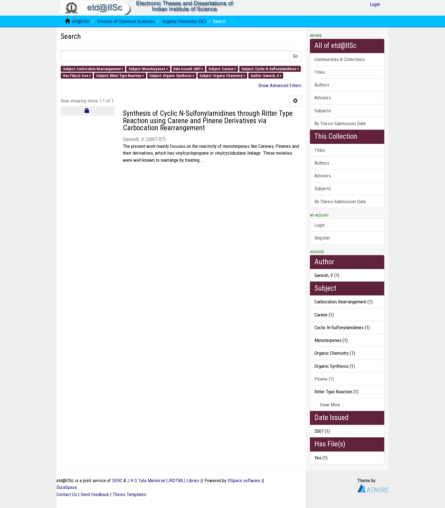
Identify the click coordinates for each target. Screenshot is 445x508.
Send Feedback (95, 494)
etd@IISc (80, 21)
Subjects (322, 111)
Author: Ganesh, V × (266, 75)
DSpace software (244, 480)
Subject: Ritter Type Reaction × (120, 75)
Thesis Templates (129, 494)
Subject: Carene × (222, 68)
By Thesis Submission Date (340, 123)
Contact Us (66, 494)
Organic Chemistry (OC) (184, 21)
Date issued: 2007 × (188, 68)
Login (319, 225)
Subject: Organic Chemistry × (222, 75)
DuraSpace (66, 487)
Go (295, 56)
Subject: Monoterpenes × (148, 68)
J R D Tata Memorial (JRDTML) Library (163, 480)
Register (322, 238)
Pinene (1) (324, 379)
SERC (117, 480)
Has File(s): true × (77, 75)
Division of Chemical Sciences (125, 21)
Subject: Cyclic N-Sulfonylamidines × (270, 68)
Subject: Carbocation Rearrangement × (93, 68)
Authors (321, 85)
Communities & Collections (339, 59)
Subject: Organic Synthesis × (171, 75)
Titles (319, 72)
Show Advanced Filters (279, 85)
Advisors (322, 97)
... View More (327, 405)
